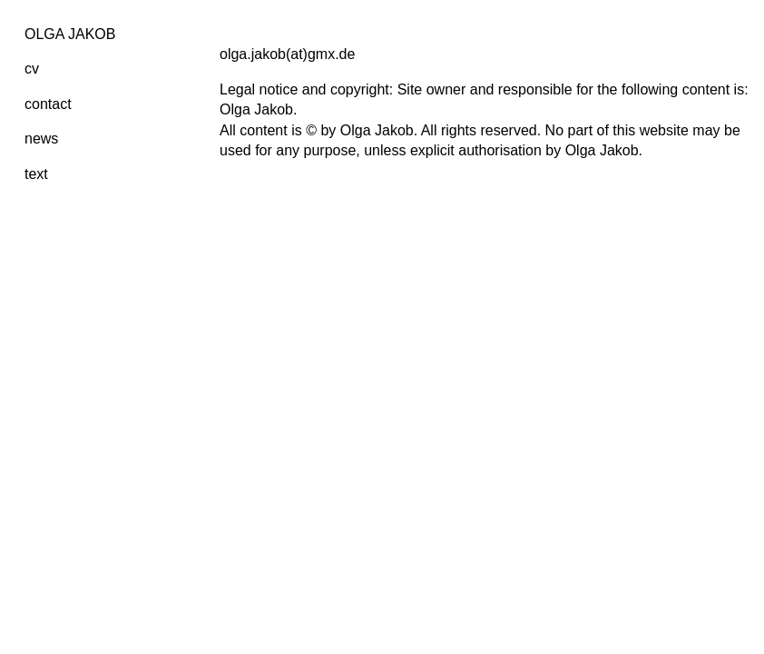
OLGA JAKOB (69, 34)
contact (48, 104)
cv (31, 68)
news (41, 138)
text (36, 174)
